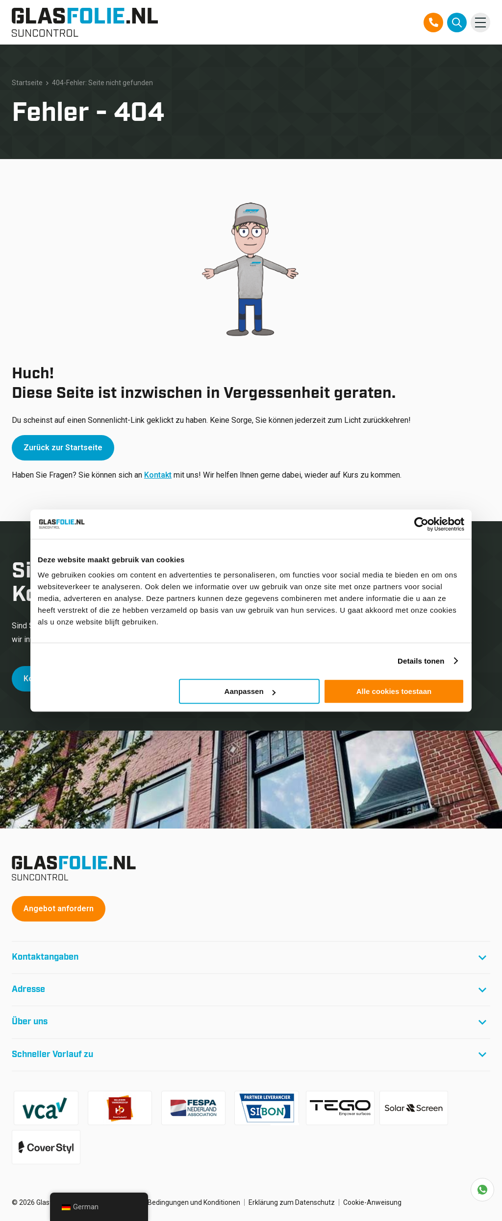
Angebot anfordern (59, 908)
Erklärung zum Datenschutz (292, 1202)
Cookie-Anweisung (372, 1202)
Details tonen (421, 661)
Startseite (27, 83)
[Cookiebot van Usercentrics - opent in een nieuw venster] (421, 524)
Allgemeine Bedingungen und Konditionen (175, 1202)
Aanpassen (250, 691)
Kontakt (158, 475)
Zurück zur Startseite (63, 447)
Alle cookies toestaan (393, 691)
